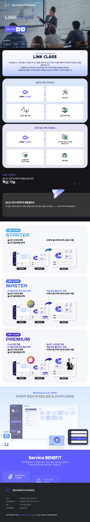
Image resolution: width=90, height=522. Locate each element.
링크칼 (16, 44)
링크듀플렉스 (36, 44)
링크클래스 (7, 44)
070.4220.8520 (25, 505)
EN (23, 29)
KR (18, 29)
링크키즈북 (24, 44)
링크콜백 (46, 44)
